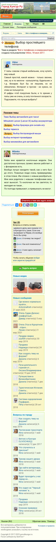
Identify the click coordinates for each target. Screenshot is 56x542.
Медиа (36, 24)
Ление (22, 330)
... (40, 27)
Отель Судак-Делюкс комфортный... (29, 314)
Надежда (23, 347)
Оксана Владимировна (30, 370)
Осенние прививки (28, 508)
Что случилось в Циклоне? (27, 448)
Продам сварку (26, 336)
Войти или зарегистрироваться (41, 20)
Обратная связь (39, 521)
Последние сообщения (26, 27)
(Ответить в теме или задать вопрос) (37, 201)
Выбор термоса (11, 129)
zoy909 (22, 338)
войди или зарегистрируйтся (26, 259)
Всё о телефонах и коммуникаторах (35, 50)
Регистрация (28, 213)
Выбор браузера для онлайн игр (29, 125)
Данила (22, 359)
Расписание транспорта (30, 430)
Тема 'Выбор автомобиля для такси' (21, 117)
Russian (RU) (6, 521)
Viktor (28, 53)
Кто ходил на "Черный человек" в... (29, 489)
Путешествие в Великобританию (27, 377)
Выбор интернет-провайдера (18, 137)
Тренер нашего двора (29, 459)
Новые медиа (20, 276)
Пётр (21, 404)
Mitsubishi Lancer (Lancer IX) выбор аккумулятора (28, 121)
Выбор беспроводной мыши (27, 133)
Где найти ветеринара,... (30, 467)
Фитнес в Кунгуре (27, 439)
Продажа (23, 344)
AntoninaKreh (25, 307)
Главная (7, 24)
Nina (21, 432)
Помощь (51, 521)
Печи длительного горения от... (28, 366)
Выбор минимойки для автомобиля (21, 141)
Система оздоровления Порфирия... (30, 400)
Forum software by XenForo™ (12, 537)
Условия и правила (46, 526)
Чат (27, 24)
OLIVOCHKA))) (25, 441)
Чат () (16, 222)
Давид (22, 318)
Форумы (18, 24)
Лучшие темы (8, 27)
